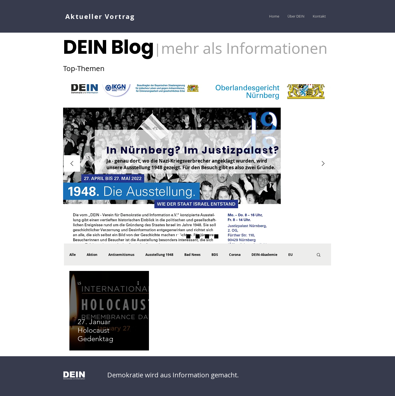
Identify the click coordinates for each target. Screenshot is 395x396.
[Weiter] (323, 163)
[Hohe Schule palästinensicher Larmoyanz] (207, 236)
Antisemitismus (121, 255)
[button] (318, 255)
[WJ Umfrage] (179, 236)
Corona (235, 255)
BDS (214, 255)
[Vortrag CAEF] (216, 236)
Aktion (92, 255)
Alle (72, 255)
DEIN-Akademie (264, 255)
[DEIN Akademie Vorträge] (198, 236)
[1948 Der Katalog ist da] (188, 236)
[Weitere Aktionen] (140, 283)
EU (290, 255)
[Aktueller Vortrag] (100, 16)
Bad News (192, 255)
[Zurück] (72, 163)
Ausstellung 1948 (159, 255)
